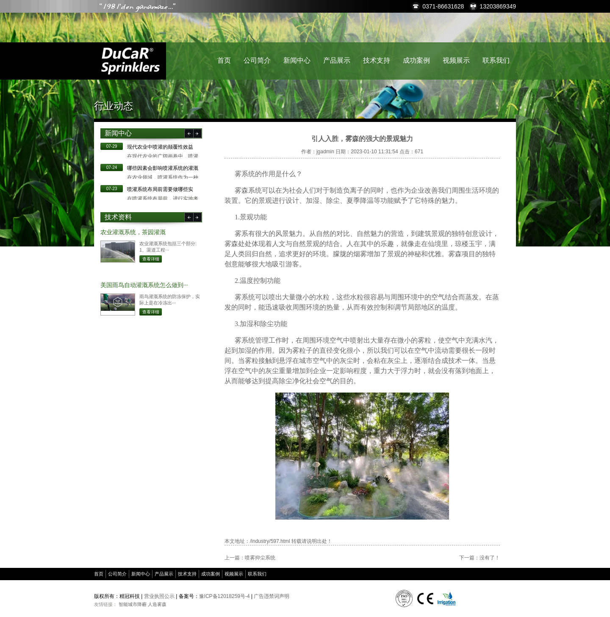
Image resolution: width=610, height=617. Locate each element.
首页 (224, 60)
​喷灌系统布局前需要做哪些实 (160, 189)
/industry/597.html (270, 541)
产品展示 (336, 60)
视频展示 (456, 60)
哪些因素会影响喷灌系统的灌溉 (162, 168)
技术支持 (376, 60)
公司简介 (257, 60)
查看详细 (150, 259)
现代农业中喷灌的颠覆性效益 (160, 147)
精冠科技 (130, 61)
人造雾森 (157, 604)
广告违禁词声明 (271, 596)
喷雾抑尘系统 (260, 558)
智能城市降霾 (133, 604)
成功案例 (416, 60)
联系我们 (496, 60)
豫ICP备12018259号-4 (224, 596)
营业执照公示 (159, 596)
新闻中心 (297, 60)
